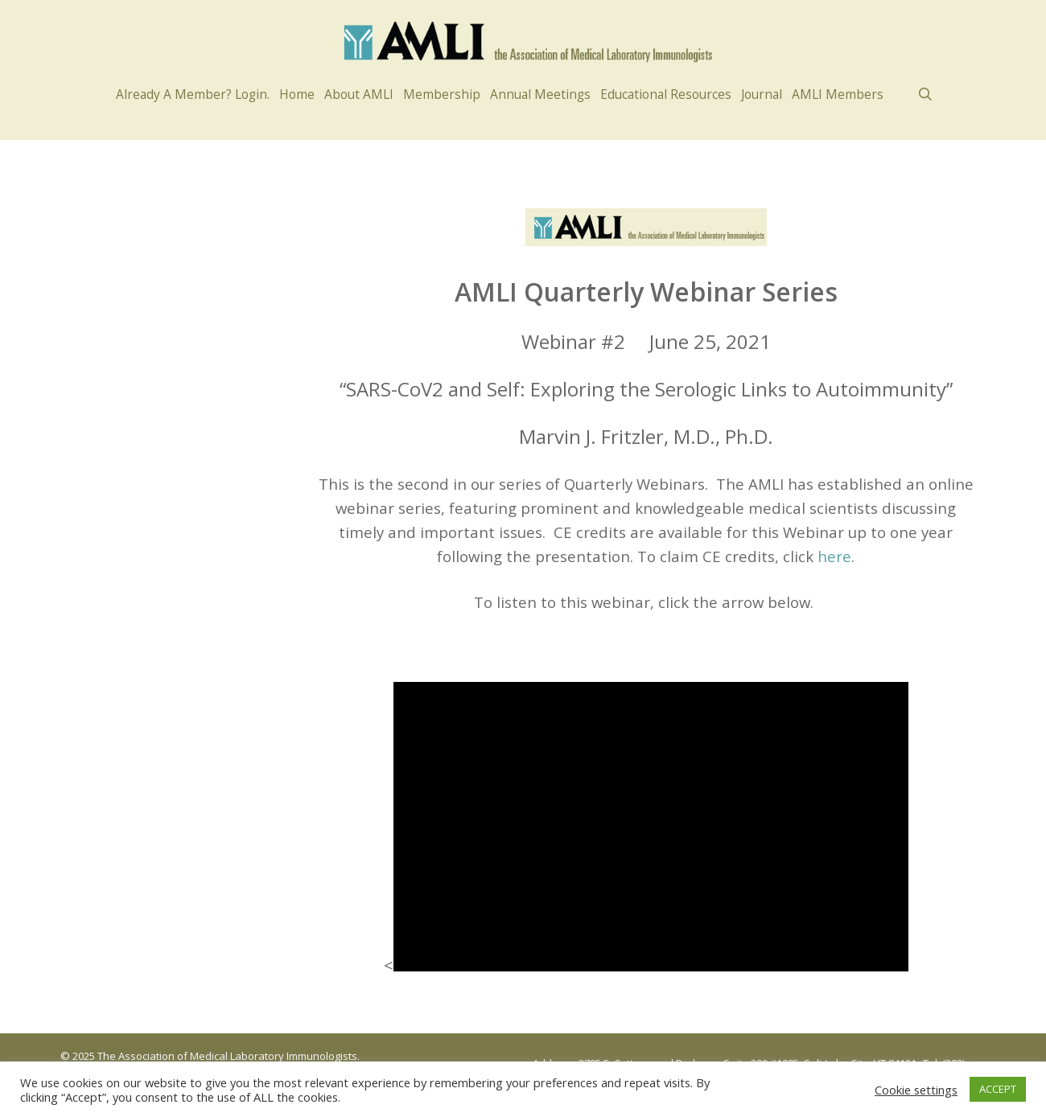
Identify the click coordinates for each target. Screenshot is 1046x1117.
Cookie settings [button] (916, 1089)
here (834, 556)
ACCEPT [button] (997, 1089)
